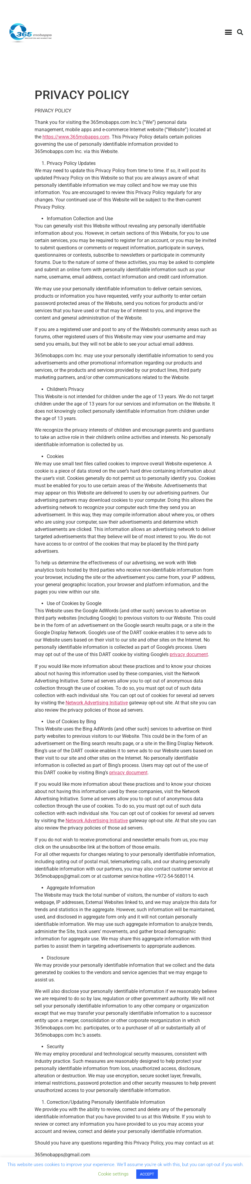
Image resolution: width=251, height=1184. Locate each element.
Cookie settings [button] (113, 1174)
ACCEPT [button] (147, 1174)
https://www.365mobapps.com (75, 137)
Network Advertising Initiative (97, 703)
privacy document (189, 654)
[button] (228, 32)
